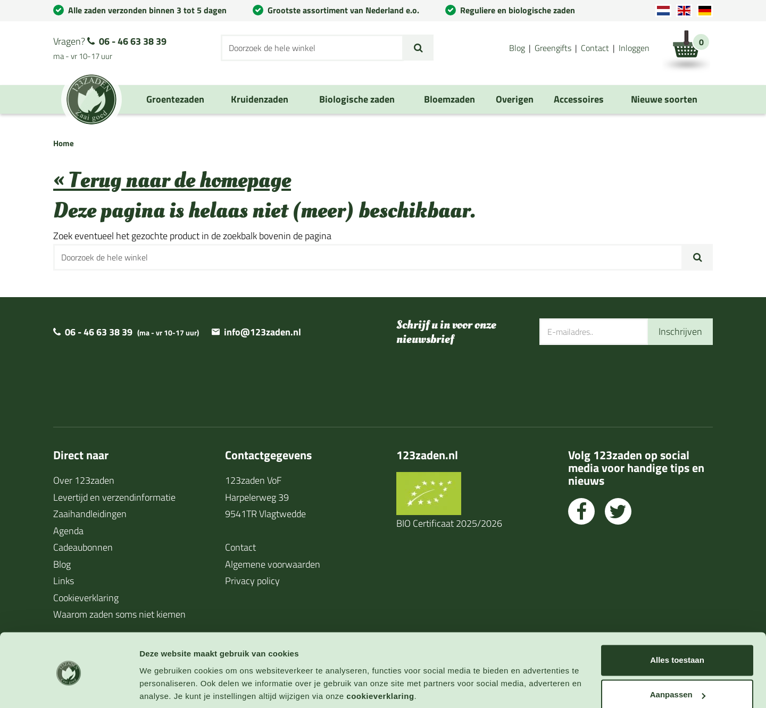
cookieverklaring (380, 657)
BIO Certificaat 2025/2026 (449, 523)
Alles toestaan (677, 621)
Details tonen (164, 687)
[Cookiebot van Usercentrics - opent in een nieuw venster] (68, 687)
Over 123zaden (83, 480)
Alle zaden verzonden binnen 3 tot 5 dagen (147, 10)
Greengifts (553, 47)
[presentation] (620, 379)
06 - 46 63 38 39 (132, 41)
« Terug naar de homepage (172, 180)
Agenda (68, 531)
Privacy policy (252, 581)
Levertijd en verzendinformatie (114, 497)
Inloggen (634, 47)
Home (63, 143)
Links (63, 581)
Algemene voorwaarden (272, 564)
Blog (517, 47)
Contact (595, 47)
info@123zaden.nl (262, 332)
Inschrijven (680, 331)
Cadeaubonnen (83, 547)
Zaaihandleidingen (90, 514)
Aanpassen (677, 656)
